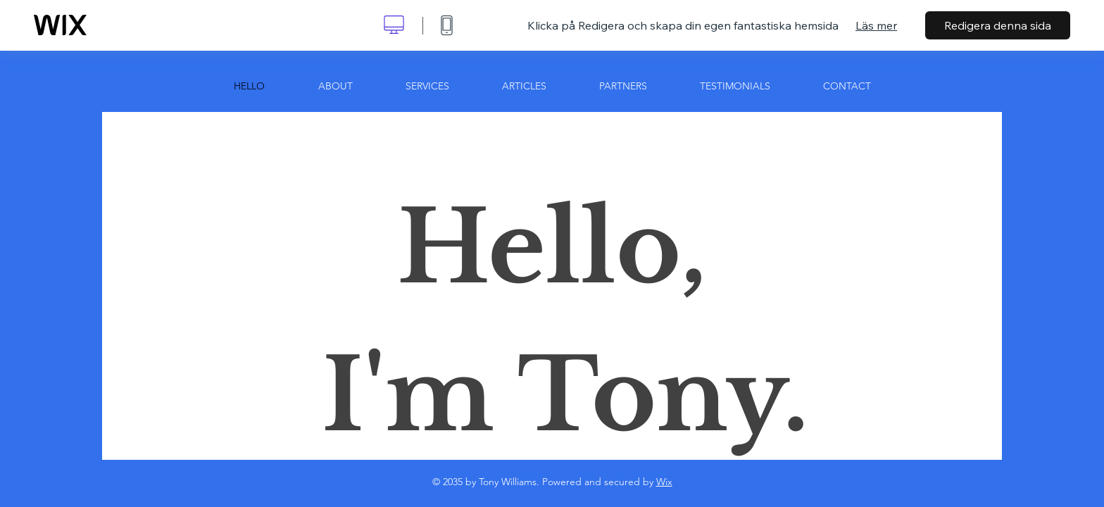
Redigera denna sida (997, 25)
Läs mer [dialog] (876, 25)
